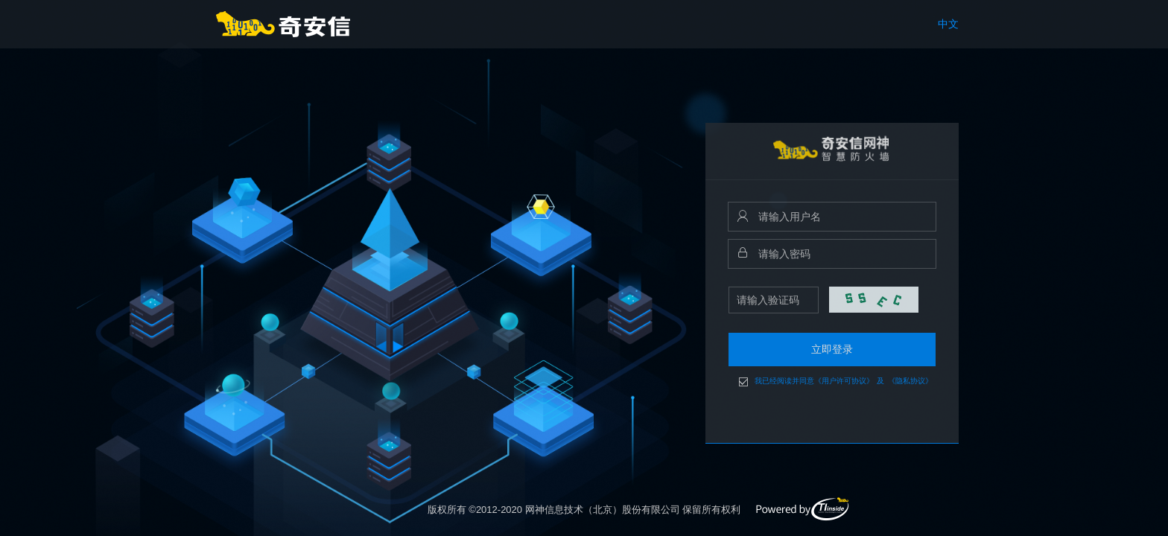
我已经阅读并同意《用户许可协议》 (814, 381)
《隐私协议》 (910, 381)
